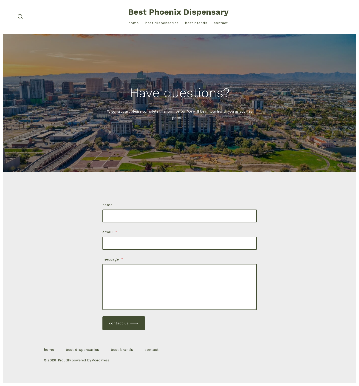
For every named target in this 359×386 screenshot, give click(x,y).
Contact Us (119, 323)
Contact (221, 23)
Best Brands (196, 23)
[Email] (179, 243)
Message (112, 259)
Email (109, 232)
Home (133, 23)
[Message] (179, 287)
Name (107, 205)
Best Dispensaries (162, 23)
